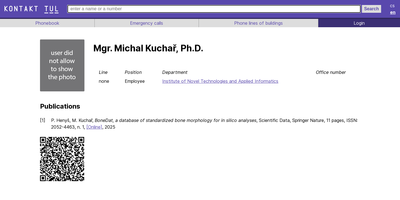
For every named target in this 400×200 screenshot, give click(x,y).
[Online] (108, 127)
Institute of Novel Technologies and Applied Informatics (221, 81)
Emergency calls (146, 23)
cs (392, 5)
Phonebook (47, 23)
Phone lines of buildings (258, 23)
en (393, 12)
